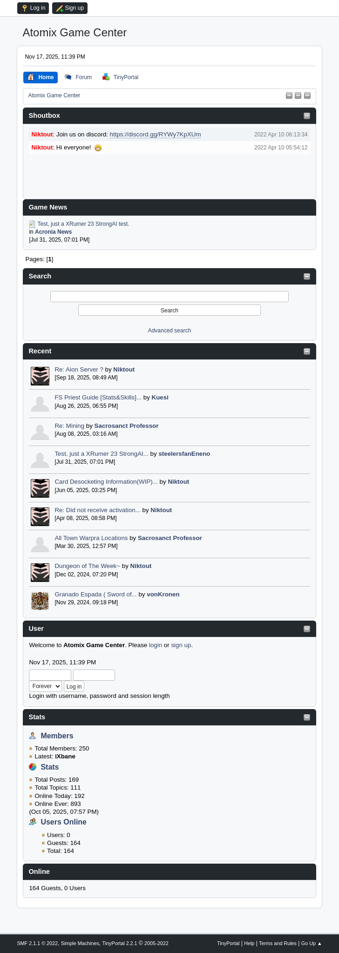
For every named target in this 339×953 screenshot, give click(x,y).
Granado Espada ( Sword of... (95, 594)
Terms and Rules (278, 943)
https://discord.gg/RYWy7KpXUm (155, 134)
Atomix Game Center (74, 32)
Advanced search (169, 330)
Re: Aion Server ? (78, 369)
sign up (181, 645)
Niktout (124, 369)
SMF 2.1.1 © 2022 (37, 943)
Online (39, 871)
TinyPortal (228, 943)
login (155, 645)
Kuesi (160, 397)
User (36, 628)
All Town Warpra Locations (91, 537)
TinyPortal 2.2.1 (119, 943)
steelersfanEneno (184, 453)
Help (249, 943)
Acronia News (53, 232)
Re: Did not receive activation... (97, 510)
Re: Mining (69, 425)
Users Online (64, 822)
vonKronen (163, 594)
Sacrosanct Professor (127, 425)
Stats (36, 717)
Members (57, 736)
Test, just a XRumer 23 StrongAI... (101, 453)
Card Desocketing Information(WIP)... (105, 481)
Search (39, 276)
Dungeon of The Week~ (87, 565)
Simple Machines (80, 943)
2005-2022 (156, 943)
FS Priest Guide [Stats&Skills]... (98, 397)
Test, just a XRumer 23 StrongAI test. (83, 223)
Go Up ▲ (311, 943)
